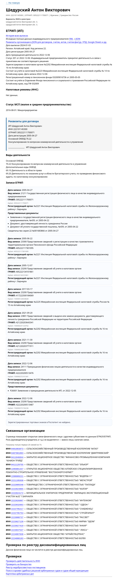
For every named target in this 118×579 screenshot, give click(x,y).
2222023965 (17, 486)
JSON (77, 38)
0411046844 (17, 456)
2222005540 (17, 482)
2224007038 (17, 529)
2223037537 (17, 525)
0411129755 (17, 463)
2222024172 (17, 490)
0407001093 (17, 452)
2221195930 (17, 478)
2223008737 (17, 513)
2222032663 (17, 501)
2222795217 (17, 505)
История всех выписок (17, 35)
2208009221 (17, 474)
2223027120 (17, 517)
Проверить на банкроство (19, 559)
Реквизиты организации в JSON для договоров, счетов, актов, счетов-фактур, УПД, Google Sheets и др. (56, 42)
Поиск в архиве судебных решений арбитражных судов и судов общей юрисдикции (47, 565)
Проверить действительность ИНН (23, 556)
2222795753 (17, 509)
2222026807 (17, 498)
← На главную (13, 2)
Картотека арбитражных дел (20, 568)
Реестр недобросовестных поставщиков (25, 562)
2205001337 (17, 467)
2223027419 (17, 521)
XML (71, 38)
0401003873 (17, 448)
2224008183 (17, 533)
